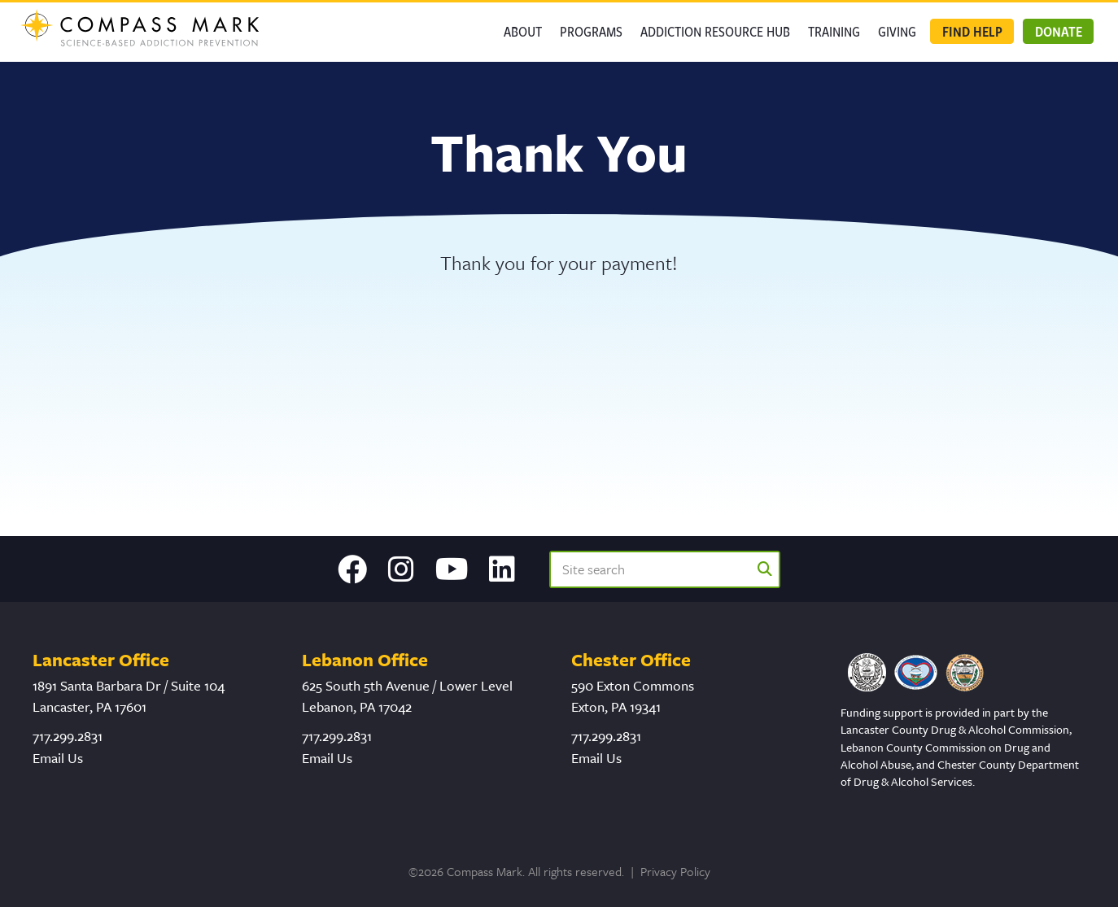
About (523, 31)
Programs (591, 31)
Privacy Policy (675, 871)
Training (834, 31)
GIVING (897, 31)
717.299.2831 (68, 736)
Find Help (972, 31)
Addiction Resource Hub (715, 31)
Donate (1058, 31)
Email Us (58, 758)
